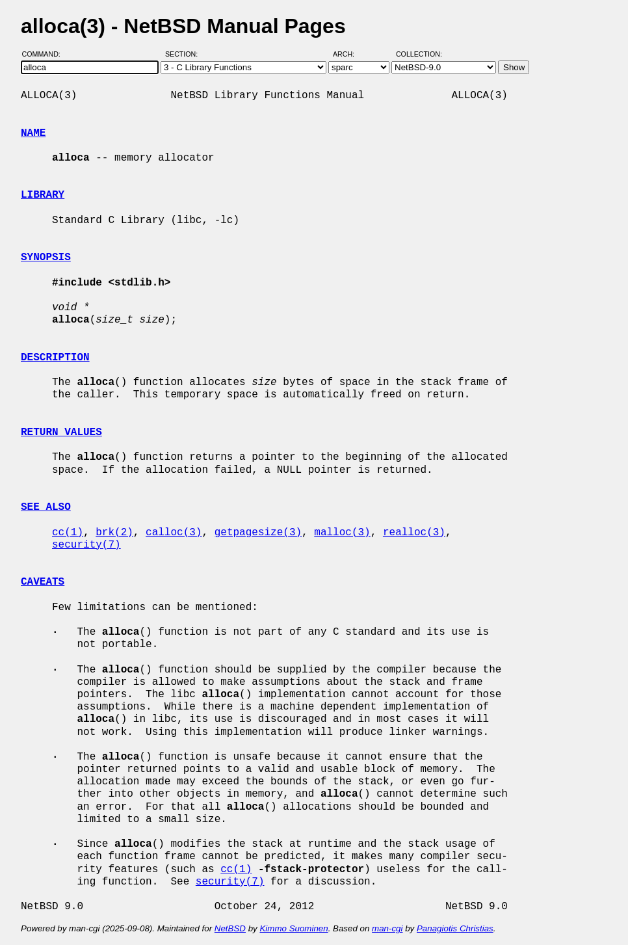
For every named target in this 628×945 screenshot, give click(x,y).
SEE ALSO (46, 507)
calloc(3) (174, 533)
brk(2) (114, 533)
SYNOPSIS (46, 257)
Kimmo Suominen (293, 928)
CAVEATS (42, 582)
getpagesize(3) (258, 533)
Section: (184, 54)
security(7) (86, 545)
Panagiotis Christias (455, 928)
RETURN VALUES (61, 432)
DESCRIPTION (55, 358)
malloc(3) (342, 533)
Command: (45, 54)
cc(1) (67, 533)
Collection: (419, 54)
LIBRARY (42, 195)
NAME (33, 133)
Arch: (349, 54)
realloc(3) (414, 533)
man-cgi (387, 928)
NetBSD (230, 928)
